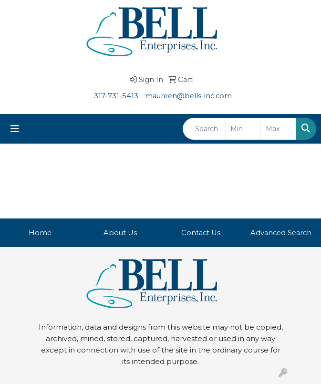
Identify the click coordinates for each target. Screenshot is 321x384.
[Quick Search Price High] (278, 129)
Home (40, 232)
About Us (120, 232)
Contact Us (200, 232)
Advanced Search (280, 232)
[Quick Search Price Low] (243, 129)
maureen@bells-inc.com (188, 96)
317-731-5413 (116, 96)
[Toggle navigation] (15, 128)
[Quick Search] (204, 129)
